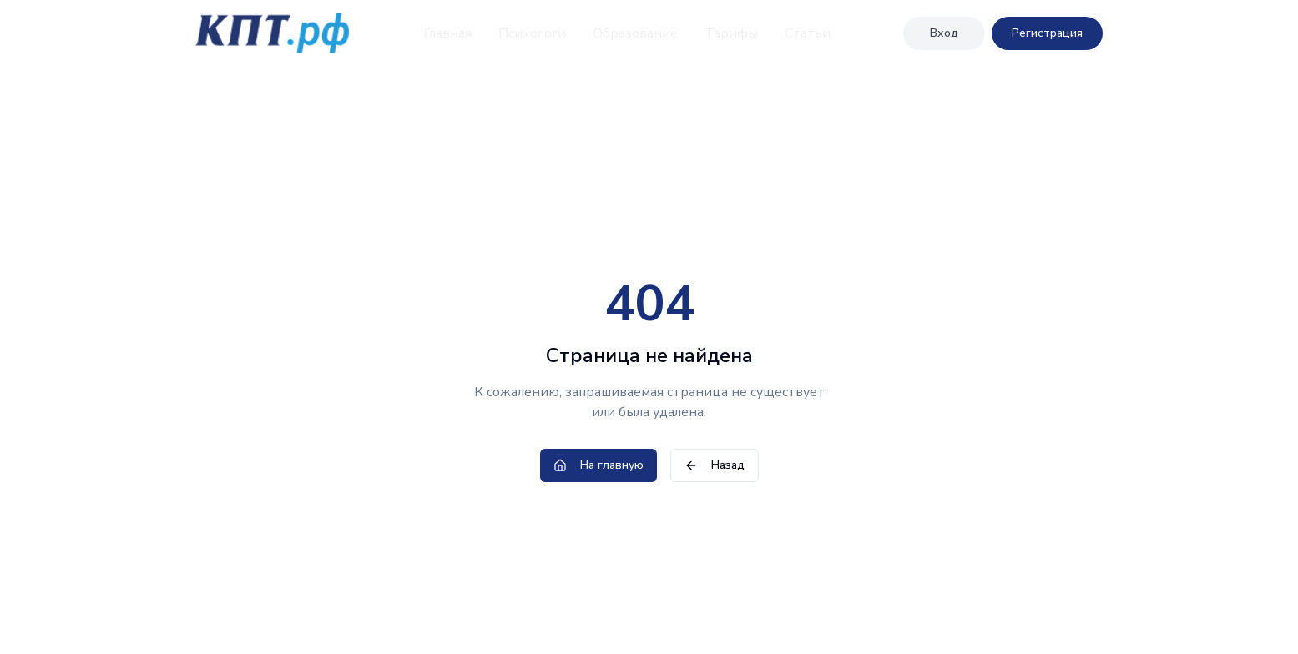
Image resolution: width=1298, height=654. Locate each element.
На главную (598, 465)
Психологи (532, 33)
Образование (635, 33)
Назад (714, 465)
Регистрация (1047, 33)
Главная (447, 33)
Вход (944, 33)
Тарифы (731, 33)
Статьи (808, 33)
